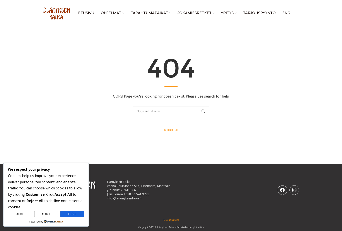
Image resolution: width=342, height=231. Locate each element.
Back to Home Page (171, 130)
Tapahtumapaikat (149, 13)
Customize (20, 214)
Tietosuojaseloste (171, 219)
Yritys (227, 13)
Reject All (46, 214)
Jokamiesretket (195, 13)
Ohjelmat (111, 13)
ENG (286, 13)
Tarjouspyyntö (259, 13)
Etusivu (86, 13)
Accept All (72, 214)
